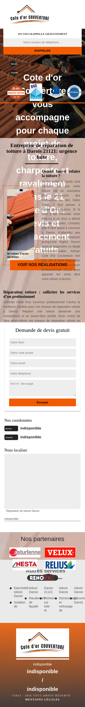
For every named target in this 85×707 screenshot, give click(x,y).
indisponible (28, 63)
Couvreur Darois (78, 600)
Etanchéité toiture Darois (17, 592)
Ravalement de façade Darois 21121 (40, 597)
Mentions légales (42, 699)
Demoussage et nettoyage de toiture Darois (70, 599)
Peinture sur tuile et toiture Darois (55, 599)
